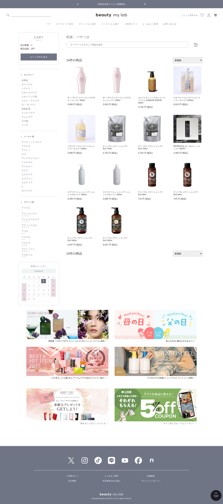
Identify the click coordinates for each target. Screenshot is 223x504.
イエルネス (27, 162)
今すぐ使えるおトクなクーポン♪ (180, 423)
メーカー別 (27, 137)
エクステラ (27, 174)
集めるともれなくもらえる (94, 423)
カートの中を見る (39, 57)
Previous (80, 3)
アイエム (39, 208)
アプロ (39, 232)
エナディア (27, 182)
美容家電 (26, 108)
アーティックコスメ (32, 142)
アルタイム (39, 255)
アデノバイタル (39, 226)
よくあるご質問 (150, 24)
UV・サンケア (28, 104)
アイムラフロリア (39, 220)
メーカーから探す (110, 24)
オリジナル (27, 84)
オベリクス (27, 190)
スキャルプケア (29, 92)
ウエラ (25, 170)
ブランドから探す (87, 24)
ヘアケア (26, 88)
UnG (24, 154)
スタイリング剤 (29, 96)
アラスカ (26, 146)
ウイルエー (27, 166)
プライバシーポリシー (150, 481)
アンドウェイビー (30, 158)
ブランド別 (27, 202)
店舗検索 (151, 476)
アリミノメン (39, 249)
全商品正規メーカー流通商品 (111, 4)
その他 (25, 121)
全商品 (25, 80)
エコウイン (27, 178)
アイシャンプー (39, 214)
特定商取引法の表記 (111, 481)
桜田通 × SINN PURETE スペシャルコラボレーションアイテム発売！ (78, 341)
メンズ (25, 125)
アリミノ (26, 150)
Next (142, 3)
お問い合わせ (170, 24)
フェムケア (27, 116)
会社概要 (72, 481)
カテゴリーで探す (65, 24)
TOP (48, 24)
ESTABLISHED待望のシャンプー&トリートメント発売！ (172, 378)
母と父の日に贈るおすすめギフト (181, 341)
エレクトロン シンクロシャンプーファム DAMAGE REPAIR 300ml (151, 100)
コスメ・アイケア (30, 100)
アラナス (39, 244)
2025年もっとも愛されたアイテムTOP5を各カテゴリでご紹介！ (79, 378)
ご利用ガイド (131, 24)
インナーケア (28, 112)
